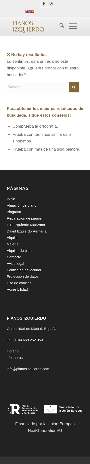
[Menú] (70, 26)
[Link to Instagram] (51, 3)
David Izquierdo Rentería (27, 231)
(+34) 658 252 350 (28, 340)
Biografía (14, 212)
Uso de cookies (19, 283)
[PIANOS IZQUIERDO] (37, 26)
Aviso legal (15, 263)
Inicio (11, 199)
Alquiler (13, 238)
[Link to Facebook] (44, 3)
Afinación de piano (21, 205)
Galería (12, 244)
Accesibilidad (17, 289)
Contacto (14, 257)
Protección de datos (23, 276)
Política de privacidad (24, 270)
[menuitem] (59, 26)
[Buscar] (59, 26)
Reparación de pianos (24, 218)
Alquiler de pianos (21, 251)
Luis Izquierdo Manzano (26, 225)
